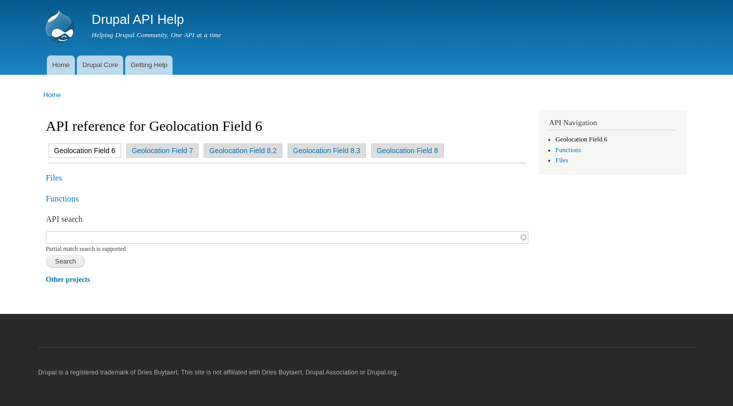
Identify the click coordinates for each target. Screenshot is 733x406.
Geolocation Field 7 (162, 151)
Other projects (68, 279)
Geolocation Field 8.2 (242, 151)
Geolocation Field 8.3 (326, 151)
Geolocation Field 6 (82, 151)
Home (61, 65)
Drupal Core (100, 65)
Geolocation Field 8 (407, 151)
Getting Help (149, 65)
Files (54, 178)
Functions (62, 199)
